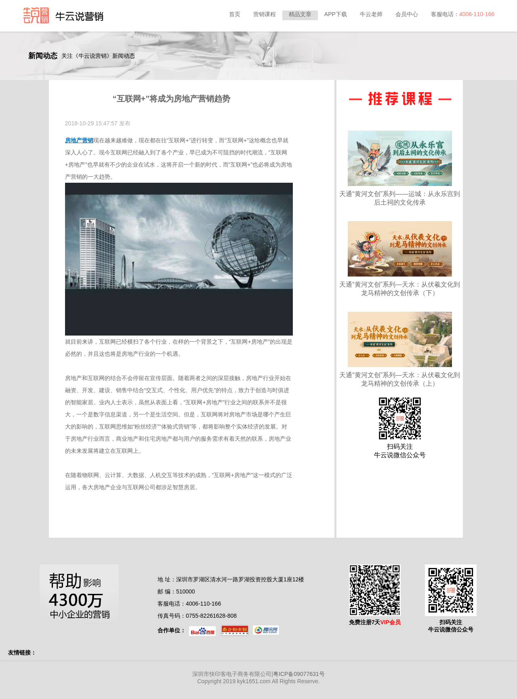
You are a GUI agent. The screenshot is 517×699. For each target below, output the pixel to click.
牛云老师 (371, 14)
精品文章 (300, 14)
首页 (234, 14)
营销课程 (264, 14)
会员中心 (406, 14)
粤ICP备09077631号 (299, 674)
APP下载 (335, 14)
